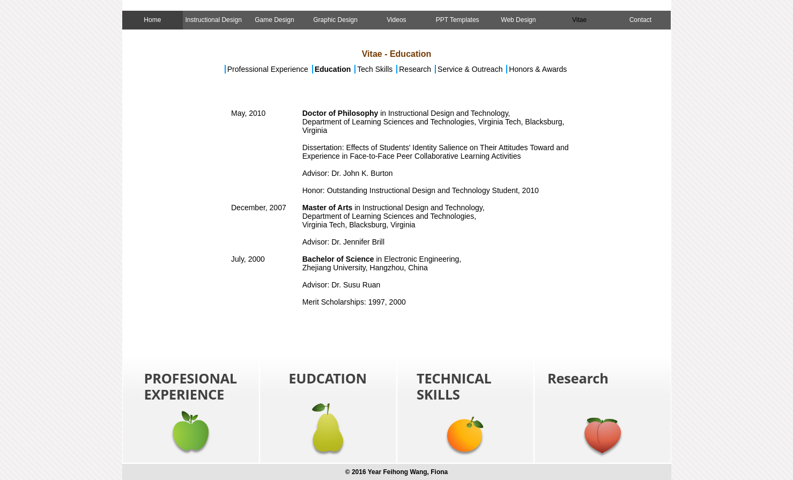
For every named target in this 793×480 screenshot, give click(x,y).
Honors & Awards (538, 69)
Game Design (274, 20)
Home (152, 20)
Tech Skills (376, 69)
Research (416, 69)
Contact (640, 20)
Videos (396, 20)
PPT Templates (457, 20)
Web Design (518, 20)
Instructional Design (213, 20)
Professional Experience (267, 69)
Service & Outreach (470, 69)
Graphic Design (335, 20)
